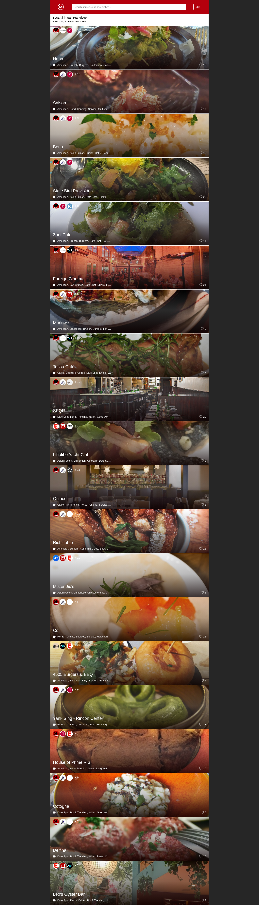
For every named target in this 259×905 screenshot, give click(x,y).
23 (204, 197)
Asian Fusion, (77, 152)
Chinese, (111, 592)
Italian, (92, 416)
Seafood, (81, 636)
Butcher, (104, 680)
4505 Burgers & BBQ (73, 674)
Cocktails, (108, 65)
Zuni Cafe (62, 234)
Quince (59, 498)
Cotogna (61, 806)
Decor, (74, 900)
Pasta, (100, 856)
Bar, (72, 284)
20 (204, 416)
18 (204, 724)
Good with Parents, (107, 416)
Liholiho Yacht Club (71, 454)
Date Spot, (92, 196)
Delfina (59, 850)
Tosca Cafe (63, 366)
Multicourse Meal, (108, 109)
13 (204, 548)
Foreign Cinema (68, 278)
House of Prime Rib (71, 762)
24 (204, 285)
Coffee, (81, 372)
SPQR (59, 410)
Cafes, (61, 372)
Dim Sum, (83, 724)
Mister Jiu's (63, 586)
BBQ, (85, 680)
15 (204, 65)
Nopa (58, 58)
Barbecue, (75, 680)
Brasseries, (76, 328)
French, (75, 504)
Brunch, (74, 65)
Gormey (61, 7)
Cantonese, (80, 592)
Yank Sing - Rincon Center (78, 718)
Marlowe (61, 322)
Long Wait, (102, 768)
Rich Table (63, 542)
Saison (59, 102)
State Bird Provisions (73, 190)
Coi (56, 630)
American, (63, 65)
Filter (197, 7)
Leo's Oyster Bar (69, 894)
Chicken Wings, (96, 592)
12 (204, 636)
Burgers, (84, 65)
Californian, (96, 65)
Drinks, (103, 196)
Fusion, (90, 152)
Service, (92, 109)
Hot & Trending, (78, 109)
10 (204, 768)
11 (204, 241)
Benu (58, 146)
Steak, (91, 768)
